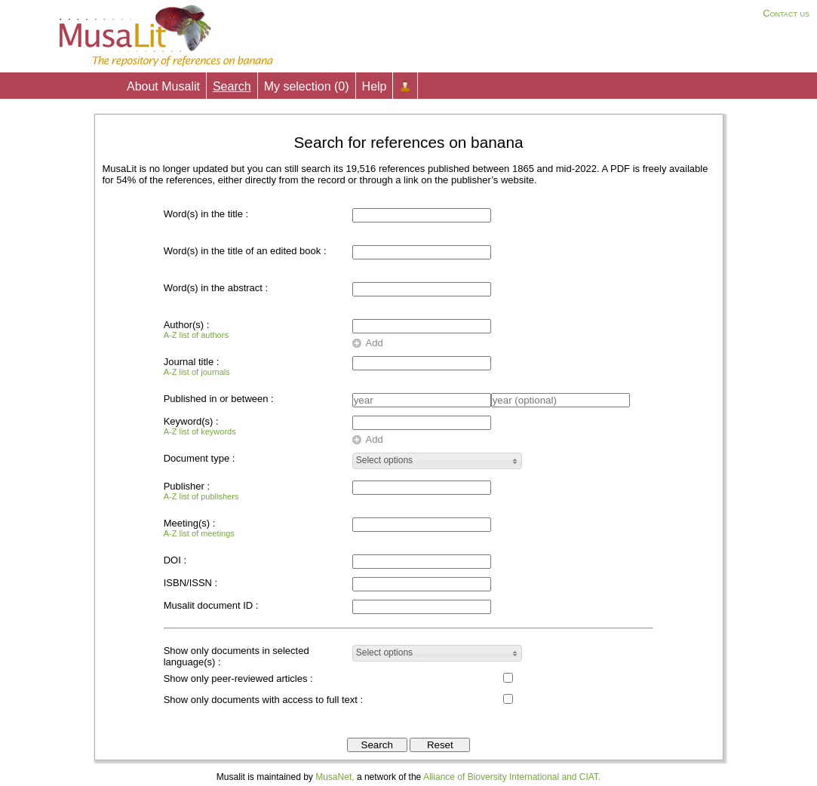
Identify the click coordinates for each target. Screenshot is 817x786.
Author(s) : (196, 329)
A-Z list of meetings (199, 533)
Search (232, 86)
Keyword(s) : (200, 426)
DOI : (175, 560)
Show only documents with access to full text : (263, 699)
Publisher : (201, 491)
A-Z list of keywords (200, 431)
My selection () (306, 86)
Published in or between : (219, 398)
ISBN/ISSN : (191, 582)
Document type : (199, 458)
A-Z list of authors (196, 334)
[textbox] (421, 326)
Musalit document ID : (211, 605)
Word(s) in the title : (206, 214)
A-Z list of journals (197, 371)
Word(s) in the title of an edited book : (245, 250)
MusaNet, (334, 777)
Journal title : (197, 366)
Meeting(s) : (199, 527)
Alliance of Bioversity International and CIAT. (511, 777)
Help (374, 86)
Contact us (786, 13)
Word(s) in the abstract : (216, 287)
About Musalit (163, 86)
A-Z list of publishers (201, 496)
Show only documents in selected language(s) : (236, 656)
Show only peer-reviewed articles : (238, 678)
